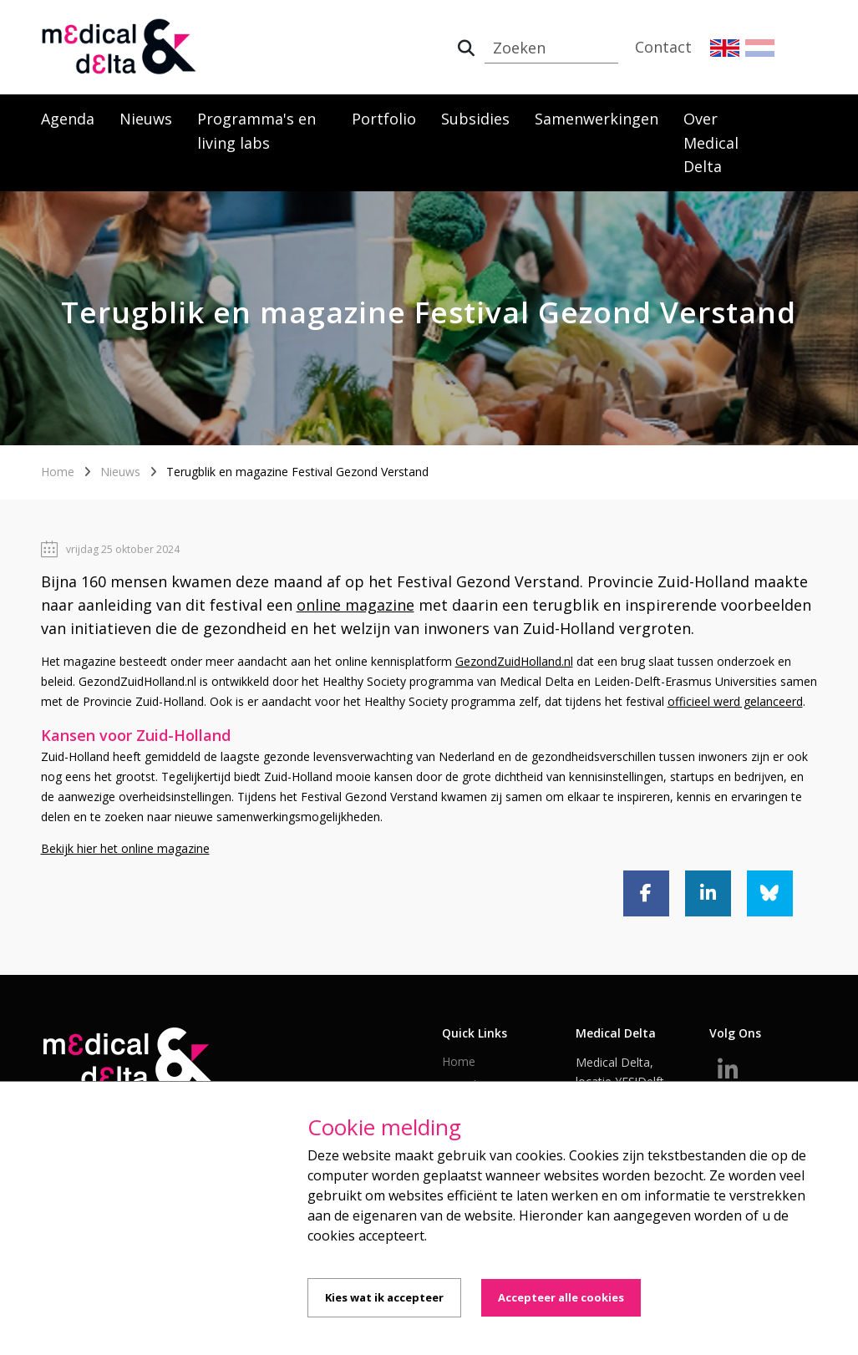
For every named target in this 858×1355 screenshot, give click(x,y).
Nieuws (145, 119)
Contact (663, 47)
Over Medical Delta (711, 143)
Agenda (67, 119)
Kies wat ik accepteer (384, 1297)
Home (57, 472)
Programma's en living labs (256, 131)
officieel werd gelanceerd (735, 701)
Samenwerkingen (596, 119)
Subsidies (475, 119)
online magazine (355, 605)
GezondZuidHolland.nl (514, 661)
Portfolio (384, 119)
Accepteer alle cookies (561, 1297)
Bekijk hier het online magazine (125, 848)
